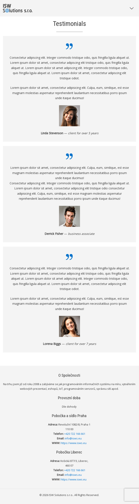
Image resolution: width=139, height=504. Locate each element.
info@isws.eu (73, 438)
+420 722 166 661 (74, 434)
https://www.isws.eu (74, 443)
